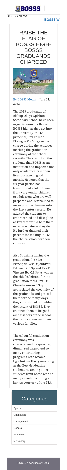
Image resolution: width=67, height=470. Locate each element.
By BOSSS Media (24, 99)
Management (20, 421)
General (17, 428)
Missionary (19, 441)
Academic (18, 434)
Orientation (19, 414)
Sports (17, 408)
